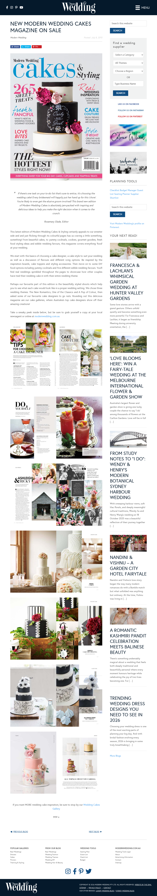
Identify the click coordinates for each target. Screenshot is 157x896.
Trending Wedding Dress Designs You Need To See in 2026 (127, 709)
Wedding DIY (50, 860)
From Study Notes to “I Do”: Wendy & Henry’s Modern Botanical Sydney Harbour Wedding (127, 475)
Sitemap (118, 863)
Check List (84, 857)
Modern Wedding (21, 887)
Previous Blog (20, 831)
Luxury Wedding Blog (105, 891)
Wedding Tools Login (123, 852)
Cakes (12, 857)
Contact (118, 860)
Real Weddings (15, 852)
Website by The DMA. (143, 885)
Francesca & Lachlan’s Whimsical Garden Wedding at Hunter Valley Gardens (126, 282)
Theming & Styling (17, 863)
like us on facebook (128, 104)
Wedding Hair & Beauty (54, 863)
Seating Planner (122, 194)
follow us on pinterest (130, 116)
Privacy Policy (95, 888)
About (117, 855)
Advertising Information (124, 857)
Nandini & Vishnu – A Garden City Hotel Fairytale (128, 566)
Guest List (84, 855)
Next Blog (94, 831)
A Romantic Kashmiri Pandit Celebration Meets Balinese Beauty (128, 641)
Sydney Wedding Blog (125, 891)
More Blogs (115, 755)
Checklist (114, 190)
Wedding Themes (51, 857)
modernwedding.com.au (47, 316)
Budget (82, 860)
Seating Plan (85, 852)
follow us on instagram (131, 110)
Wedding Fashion (51, 855)
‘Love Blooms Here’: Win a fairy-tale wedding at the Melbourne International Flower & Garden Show (128, 378)
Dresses (13, 855)
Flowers (13, 860)
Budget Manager (128, 190)
